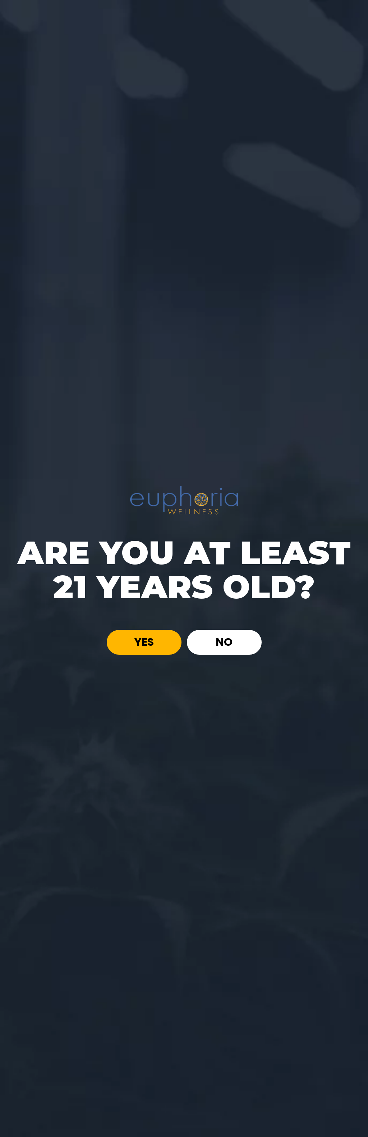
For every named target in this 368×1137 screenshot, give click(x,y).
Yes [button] (144, 642)
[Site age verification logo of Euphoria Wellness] (184, 499)
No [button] (224, 642)
